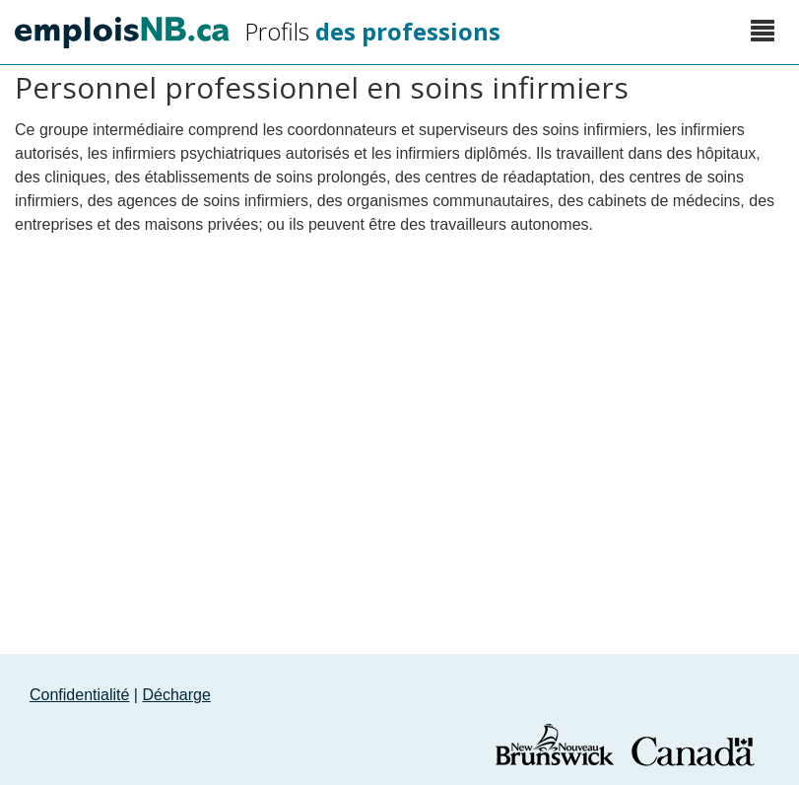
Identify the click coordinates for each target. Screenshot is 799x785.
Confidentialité (79, 694)
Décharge (176, 694)
